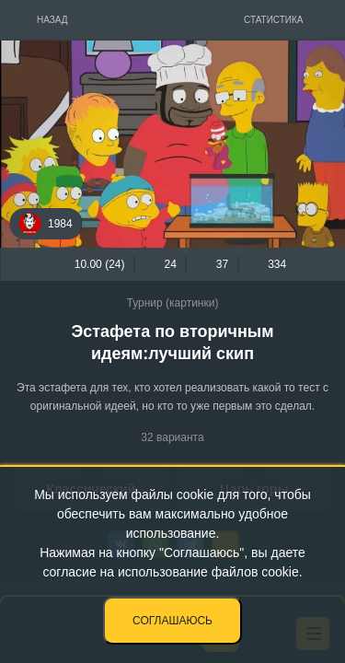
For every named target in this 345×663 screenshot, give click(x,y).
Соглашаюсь (172, 620)
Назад (52, 20)
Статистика (274, 20)
